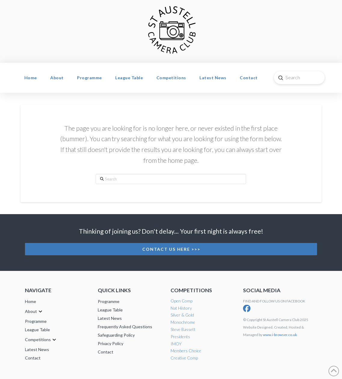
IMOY (176, 343)
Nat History (181, 308)
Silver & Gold (182, 314)
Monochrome (183, 322)
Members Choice (186, 350)
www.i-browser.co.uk (280, 334)
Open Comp (182, 300)
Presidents (180, 336)
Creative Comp (184, 357)
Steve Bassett (183, 329)
